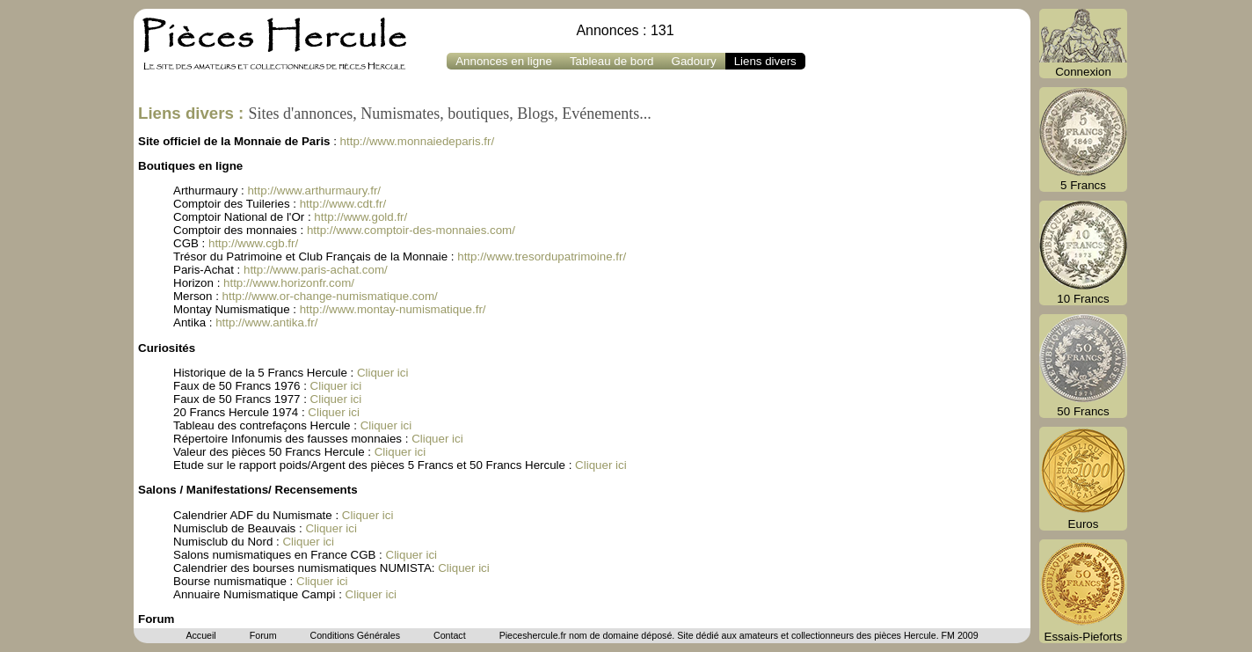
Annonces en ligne (503, 61)
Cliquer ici (383, 372)
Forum (263, 635)
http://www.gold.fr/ (360, 216)
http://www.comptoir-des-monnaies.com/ (411, 230)
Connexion (1083, 43)
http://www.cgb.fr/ (253, 243)
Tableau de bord (612, 61)
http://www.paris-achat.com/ (316, 269)
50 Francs (1083, 366)
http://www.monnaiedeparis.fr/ (417, 141)
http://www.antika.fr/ (266, 322)
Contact (449, 635)
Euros (1083, 479)
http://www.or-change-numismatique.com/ (330, 296)
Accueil (200, 635)
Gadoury (694, 61)
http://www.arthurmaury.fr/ (314, 190)
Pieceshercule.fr (532, 635)
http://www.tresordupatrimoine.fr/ (541, 256)
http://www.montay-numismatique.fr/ (393, 309)
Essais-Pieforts (1083, 591)
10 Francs (1083, 253)
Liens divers (765, 61)
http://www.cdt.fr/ (343, 203)
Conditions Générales (354, 635)
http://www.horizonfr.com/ (288, 282)
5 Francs (1083, 139)
